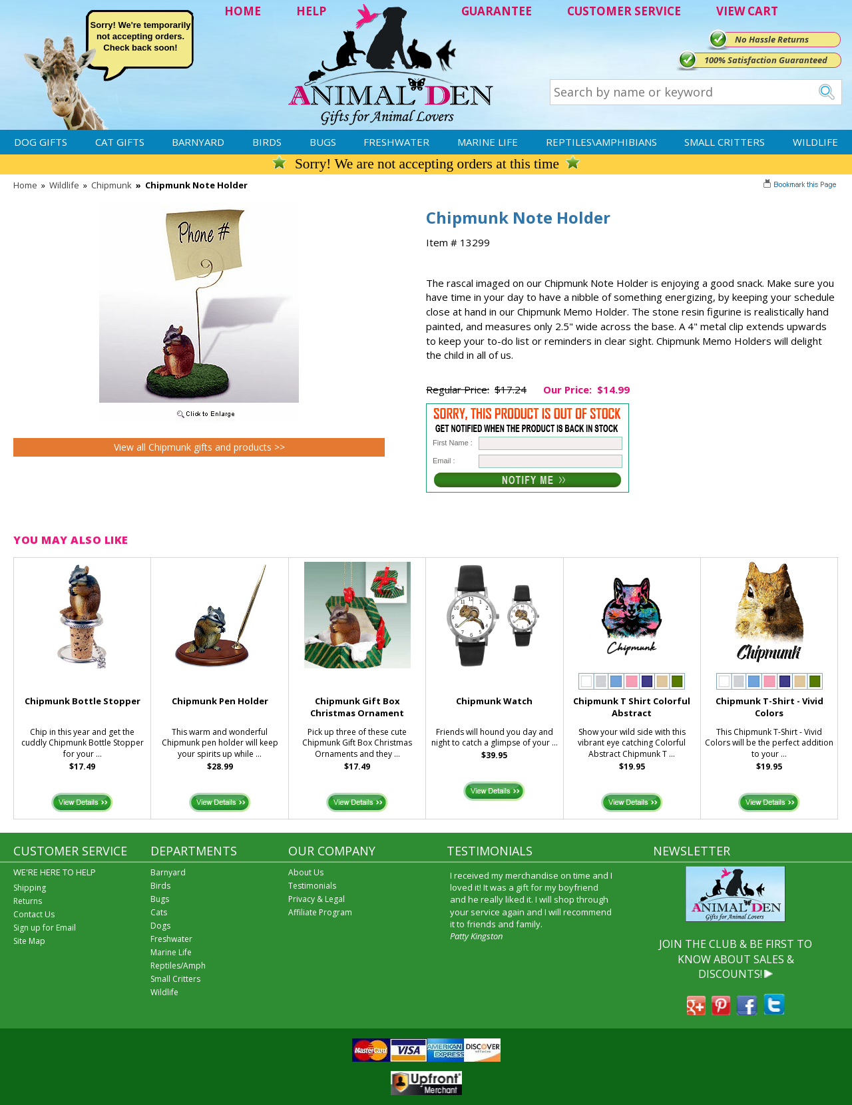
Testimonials (312, 885)
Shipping (29, 887)
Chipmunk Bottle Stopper (82, 701)
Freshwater (396, 141)
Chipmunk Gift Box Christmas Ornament (357, 707)
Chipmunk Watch (494, 701)
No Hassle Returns (772, 39)
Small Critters (724, 141)
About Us (305, 872)
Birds (267, 141)
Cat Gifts (119, 141)
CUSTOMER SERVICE (624, 11)
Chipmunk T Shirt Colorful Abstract (631, 707)
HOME (242, 11)
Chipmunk (111, 185)
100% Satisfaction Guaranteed (765, 60)
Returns (27, 901)
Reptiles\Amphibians (601, 141)
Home (25, 185)
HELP (311, 11)
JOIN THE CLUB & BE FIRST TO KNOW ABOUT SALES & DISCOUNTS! (735, 959)
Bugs (323, 141)
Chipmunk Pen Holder (220, 701)
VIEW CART (747, 11)
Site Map (29, 941)
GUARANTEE (496, 11)
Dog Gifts (40, 141)
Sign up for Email (44, 927)
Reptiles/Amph (178, 965)
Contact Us (34, 914)
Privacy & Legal (316, 899)
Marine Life (487, 141)
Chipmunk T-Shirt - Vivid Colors (769, 707)
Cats (158, 912)
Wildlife (815, 141)
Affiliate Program (320, 912)
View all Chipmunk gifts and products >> (199, 447)
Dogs (160, 925)
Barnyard (198, 141)
